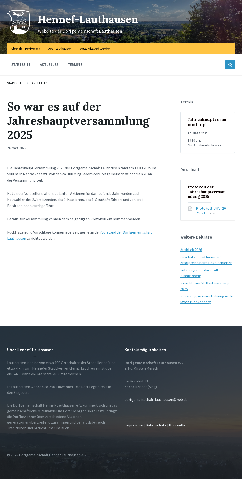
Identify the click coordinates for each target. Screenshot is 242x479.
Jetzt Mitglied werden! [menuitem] (95, 48)
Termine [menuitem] (75, 64)
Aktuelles (40, 83)
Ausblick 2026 (191, 249)
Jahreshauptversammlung (207, 122)
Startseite (15, 83)
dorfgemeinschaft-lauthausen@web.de (156, 399)
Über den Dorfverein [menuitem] (25, 48)
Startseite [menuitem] (21, 64)
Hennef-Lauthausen (92, 19)
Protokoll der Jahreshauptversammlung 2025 (206, 192)
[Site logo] (19, 33)
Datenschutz (156, 425)
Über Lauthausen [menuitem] (60, 48)
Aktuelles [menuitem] (49, 64)
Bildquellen (178, 425)
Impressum (134, 425)
